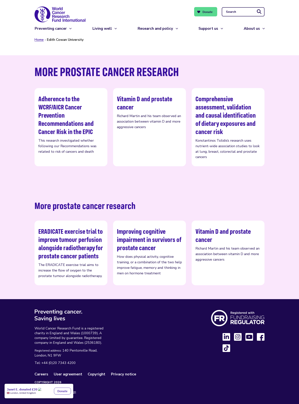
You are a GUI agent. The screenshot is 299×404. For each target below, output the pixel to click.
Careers (41, 374)
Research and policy (155, 28)
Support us (208, 28)
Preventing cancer (51, 28)
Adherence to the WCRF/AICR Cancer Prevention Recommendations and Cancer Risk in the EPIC (71, 127)
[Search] (243, 11)
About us (252, 28)
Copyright (96, 374)
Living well (102, 28)
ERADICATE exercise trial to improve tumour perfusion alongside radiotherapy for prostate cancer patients (71, 253)
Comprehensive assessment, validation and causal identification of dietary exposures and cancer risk (228, 127)
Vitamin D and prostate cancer (149, 127)
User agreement (68, 374)
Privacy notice (123, 374)
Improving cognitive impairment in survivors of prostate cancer (149, 253)
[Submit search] (259, 11)
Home (39, 39)
